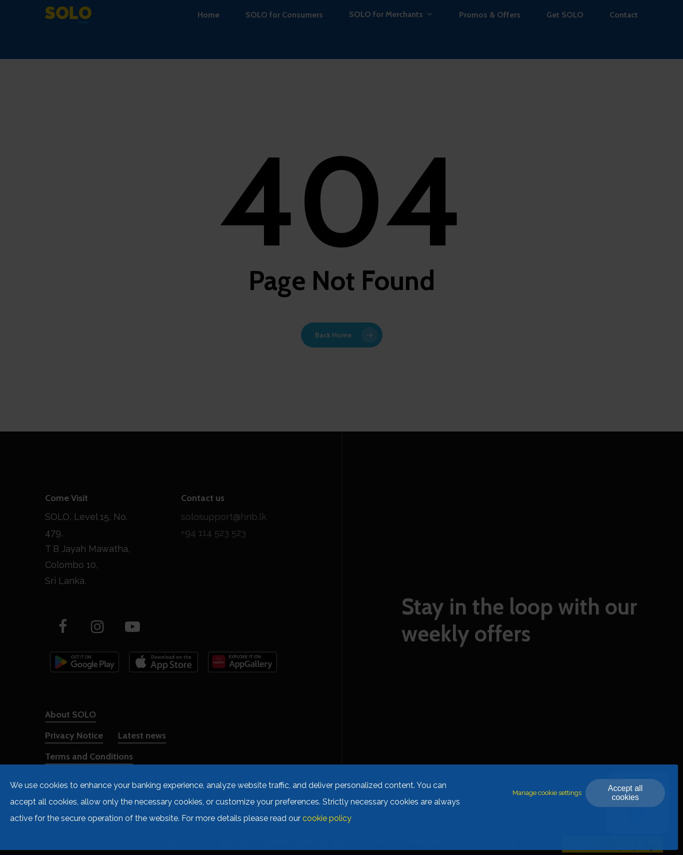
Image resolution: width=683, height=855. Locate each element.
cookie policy (327, 818)
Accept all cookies (625, 793)
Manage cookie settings (547, 792)
